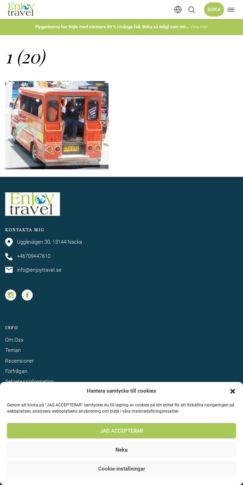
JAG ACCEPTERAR (121, 431)
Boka (214, 9)
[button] (232, 391)
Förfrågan (16, 371)
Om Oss (14, 340)
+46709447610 (27, 257)
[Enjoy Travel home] (21, 9)
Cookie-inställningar (121, 469)
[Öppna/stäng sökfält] (192, 10)
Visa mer (199, 26)
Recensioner (19, 361)
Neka (121, 450)
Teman (13, 350)
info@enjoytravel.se (33, 270)
